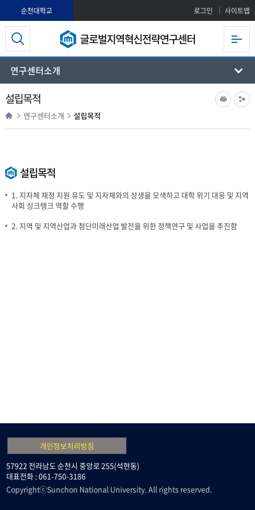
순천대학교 (36, 10)
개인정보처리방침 (67, 446)
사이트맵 (237, 10)
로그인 (203, 10)
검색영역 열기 (17, 38)
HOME (9, 115)
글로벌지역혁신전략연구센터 (137, 39)
